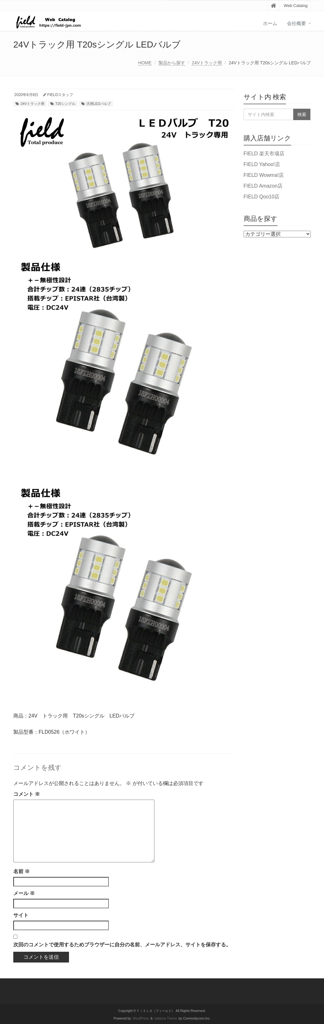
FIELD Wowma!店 (264, 175)
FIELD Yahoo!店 (262, 164)
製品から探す (172, 62)
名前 (21, 871)
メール (24, 893)
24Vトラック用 (207, 62)
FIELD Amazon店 (263, 186)
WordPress (141, 1018)
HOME (145, 62)
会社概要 (296, 23)
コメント (26, 794)
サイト (20, 915)
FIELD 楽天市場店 (264, 153)
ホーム (270, 23)
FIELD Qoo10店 (262, 196)
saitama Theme (165, 1018)
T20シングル (65, 104)
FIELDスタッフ (60, 95)
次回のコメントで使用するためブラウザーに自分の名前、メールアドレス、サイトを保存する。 (122, 944)
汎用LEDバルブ (98, 104)
